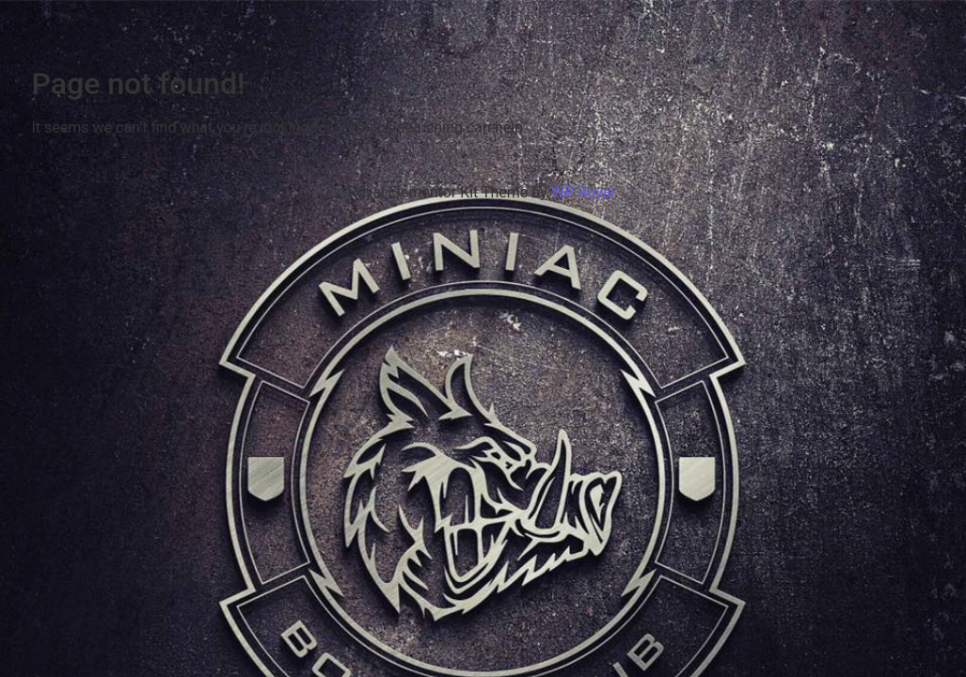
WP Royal (582, 192)
